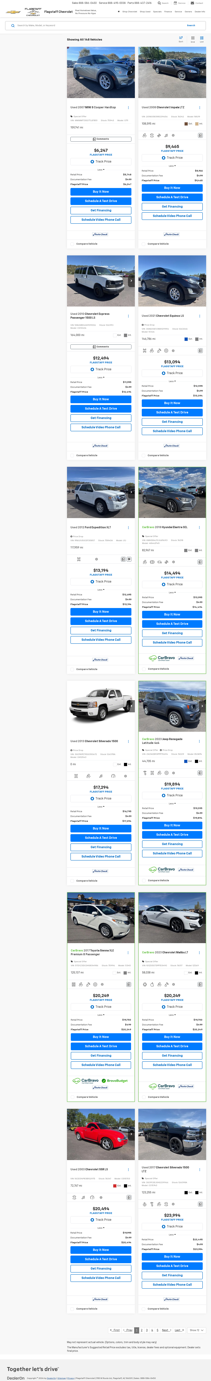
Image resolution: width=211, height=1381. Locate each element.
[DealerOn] (16, 1378)
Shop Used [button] (145, 12)
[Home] (119, 11)
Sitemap (61, 1378)
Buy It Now (101, 191)
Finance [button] (168, 12)
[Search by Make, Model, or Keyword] (100, 25)
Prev (127, 1330)
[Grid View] (192, 40)
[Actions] (128, 107)
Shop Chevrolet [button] (129, 12)
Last (179, 1330)
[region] (100, 179)
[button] (131, 72)
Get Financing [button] (101, 210)
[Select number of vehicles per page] (196, 1330)
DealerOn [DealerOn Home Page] (51, 1378)
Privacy (70, 1378)
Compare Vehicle (86, 244)
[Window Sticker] (129, 559)
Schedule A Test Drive (101, 201)
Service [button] (178, 12)
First (115, 1330)
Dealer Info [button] (200, 12)
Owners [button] (188, 12)
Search (191, 25)
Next (166, 1330)
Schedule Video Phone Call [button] (101, 219)
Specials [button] (157, 12)
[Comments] (100, 139)
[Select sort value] (182, 39)
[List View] (201, 40)
